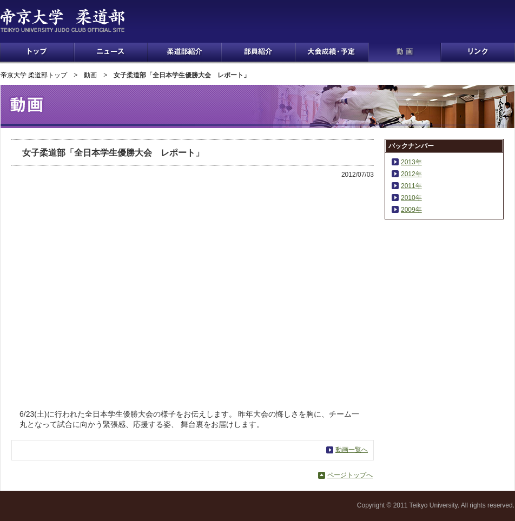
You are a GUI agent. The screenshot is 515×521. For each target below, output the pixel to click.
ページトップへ (350, 475)
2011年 (411, 186)
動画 (404, 52)
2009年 (411, 209)
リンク (477, 52)
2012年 (411, 174)
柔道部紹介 (184, 52)
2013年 (411, 162)
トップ (37, 52)
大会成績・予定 (331, 52)
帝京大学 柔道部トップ (34, 75)
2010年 (411, 198)
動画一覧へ (351, 449)
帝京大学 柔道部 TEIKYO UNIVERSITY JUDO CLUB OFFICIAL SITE (77, 20)
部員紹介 (258, 52)
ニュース (111, 52)
